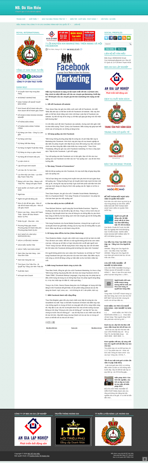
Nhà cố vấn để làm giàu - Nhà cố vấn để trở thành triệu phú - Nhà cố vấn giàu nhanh (30, 205)
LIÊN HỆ (77, 24)
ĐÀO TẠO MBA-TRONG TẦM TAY (55, 18)
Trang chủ (74, 328)
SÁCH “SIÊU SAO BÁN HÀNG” (29, 249)
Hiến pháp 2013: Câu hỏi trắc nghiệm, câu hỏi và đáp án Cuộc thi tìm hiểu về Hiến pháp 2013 (122, 382)
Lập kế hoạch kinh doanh (27, 166)
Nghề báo (21, 194)
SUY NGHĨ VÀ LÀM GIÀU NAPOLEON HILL (27, 235)
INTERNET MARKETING (27, 98)
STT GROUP (129, 455)
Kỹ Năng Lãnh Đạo (24, 139)
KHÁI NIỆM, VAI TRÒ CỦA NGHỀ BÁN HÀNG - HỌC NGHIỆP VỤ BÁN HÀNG (117, 308)
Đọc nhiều (110, 49)
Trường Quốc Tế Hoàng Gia (39, 456)
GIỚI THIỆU (34, 18)
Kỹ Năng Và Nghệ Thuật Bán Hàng (30, 148)
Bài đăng (121, 49)
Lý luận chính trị (23, 161)
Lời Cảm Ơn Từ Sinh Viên (27, 170)
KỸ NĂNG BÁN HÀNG (26, 122)
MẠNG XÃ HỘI (74, 49)
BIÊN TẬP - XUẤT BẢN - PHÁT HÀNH (84, 18)
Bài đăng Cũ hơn (96, 328)
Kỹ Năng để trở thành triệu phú (29, 157)
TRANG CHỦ (20, 19)
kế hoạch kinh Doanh (25, 275)
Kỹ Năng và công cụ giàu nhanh (29, 152)
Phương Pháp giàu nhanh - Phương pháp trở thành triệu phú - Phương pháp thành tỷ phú (30, 228)
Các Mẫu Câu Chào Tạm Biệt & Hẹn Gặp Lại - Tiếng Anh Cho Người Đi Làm (117, 244)
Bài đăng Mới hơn (51, 328)
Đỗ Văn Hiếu (129, 453)
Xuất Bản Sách (23, 271)
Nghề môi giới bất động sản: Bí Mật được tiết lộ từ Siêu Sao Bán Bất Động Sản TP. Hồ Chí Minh (122, 220)
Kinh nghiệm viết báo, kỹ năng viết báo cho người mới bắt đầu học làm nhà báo (118, 344)
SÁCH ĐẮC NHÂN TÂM (26, 245)
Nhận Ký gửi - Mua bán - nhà (28, 221)
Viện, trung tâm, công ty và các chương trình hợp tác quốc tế (44, 23)
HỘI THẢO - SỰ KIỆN (108, 19)
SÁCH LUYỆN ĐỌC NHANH (28, 240)
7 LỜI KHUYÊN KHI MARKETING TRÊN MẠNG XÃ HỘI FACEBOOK (73, 45)
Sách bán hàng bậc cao (26, 260)
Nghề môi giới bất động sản (28, 199)
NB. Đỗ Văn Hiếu (28, 7)
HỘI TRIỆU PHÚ (128, 457)
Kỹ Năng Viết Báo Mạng (26, 143)
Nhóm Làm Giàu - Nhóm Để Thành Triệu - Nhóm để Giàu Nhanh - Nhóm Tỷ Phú (30, 214)
